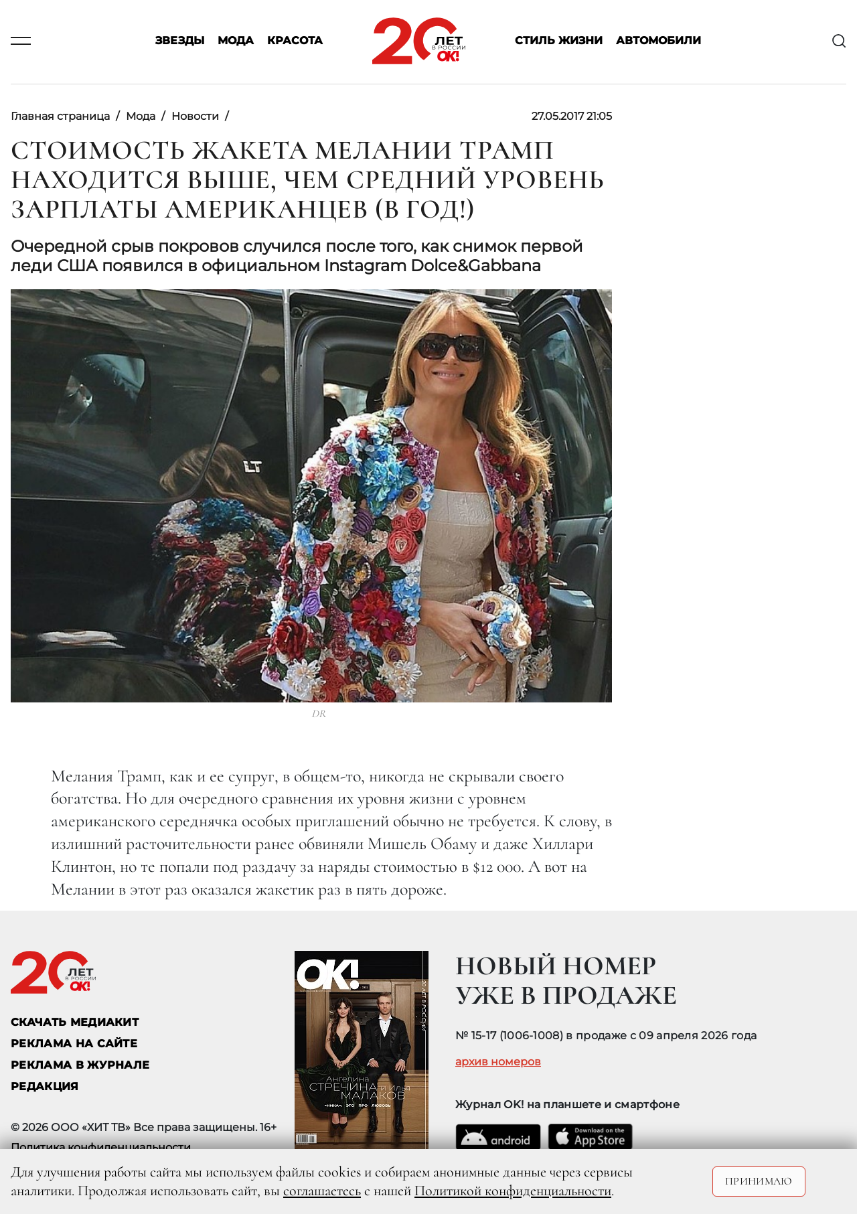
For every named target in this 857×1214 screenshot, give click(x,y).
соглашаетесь (322, 1190)
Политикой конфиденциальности (512, 1190)
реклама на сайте (74, 1043)
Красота (295, 41)
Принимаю (759, 1181)
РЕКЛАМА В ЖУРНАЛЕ (80, 1065)
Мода (236, 41)
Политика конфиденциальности (101, 1147)
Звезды (179, 41)
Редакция (45, 1086)
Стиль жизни (559, 41)
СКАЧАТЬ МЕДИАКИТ (75, 1022)
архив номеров (498, 1062)
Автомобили (658, 41)
